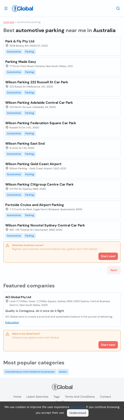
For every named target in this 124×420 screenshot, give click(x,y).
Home (17, 396)
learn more (77, 407)
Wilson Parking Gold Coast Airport (33, 164)
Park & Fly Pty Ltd (19, 41)
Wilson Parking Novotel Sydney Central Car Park (45, 225)
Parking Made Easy (20, 61)
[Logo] (22, 8)
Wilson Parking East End (25, 143)
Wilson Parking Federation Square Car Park (40, 123)
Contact (105, 396)
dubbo (63, 371)
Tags (56, 396)
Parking (29, 51)
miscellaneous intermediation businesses (30, 371)
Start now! (108, 345)
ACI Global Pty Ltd (18, 297)
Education (12, 322)
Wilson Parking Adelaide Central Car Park (39, 102)
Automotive (14, 51)
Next (113, 270)
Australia (8, 22)
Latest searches (37, 396)
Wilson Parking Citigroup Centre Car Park (39, 184)
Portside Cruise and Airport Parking (34, 205)
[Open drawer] (6, 8)
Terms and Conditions (80, 396)
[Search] (118, 8)
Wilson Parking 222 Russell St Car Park (36, 82)
